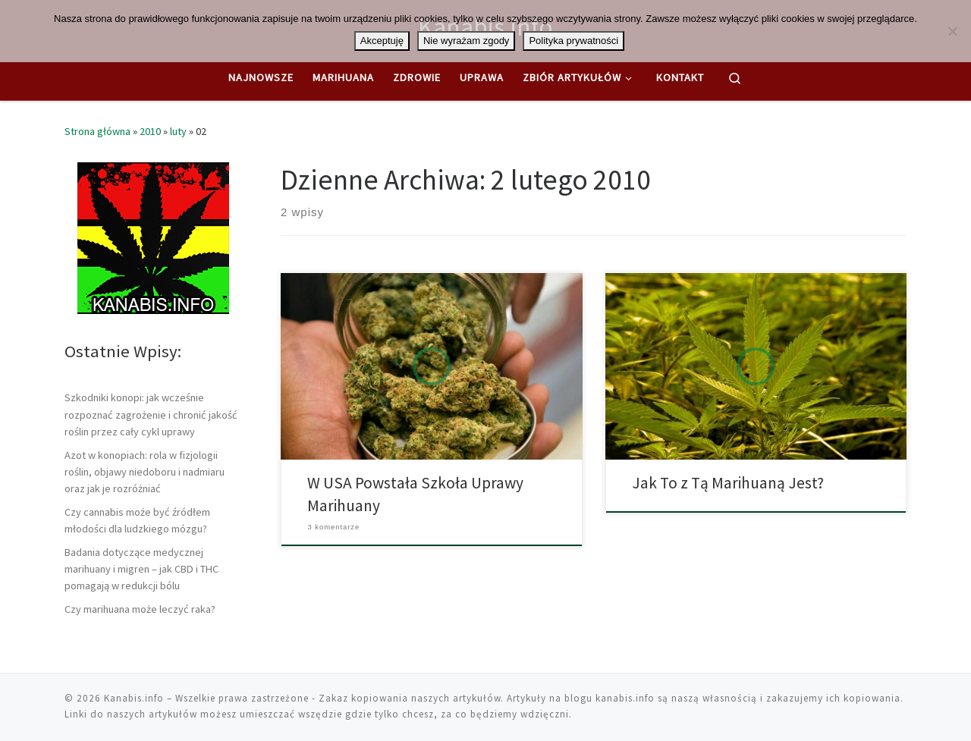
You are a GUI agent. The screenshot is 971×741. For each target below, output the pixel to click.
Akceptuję (382, 40)
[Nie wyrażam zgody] (952, 31)
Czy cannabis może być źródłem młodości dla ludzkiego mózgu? (137, 520)
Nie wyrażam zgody (466, 40)
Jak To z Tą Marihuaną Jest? (728, 483)
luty (178, 131)
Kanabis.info (134, 698)
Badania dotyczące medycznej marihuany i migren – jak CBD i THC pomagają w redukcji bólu (141, 568)
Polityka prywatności (573, 40)
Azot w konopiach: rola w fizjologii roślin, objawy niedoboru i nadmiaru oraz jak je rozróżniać (144, 471)
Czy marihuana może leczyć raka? (139, 609)
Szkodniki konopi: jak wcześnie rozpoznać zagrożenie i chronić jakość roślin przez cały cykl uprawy (150, 414)
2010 (150, 131)
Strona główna (97, 131)
